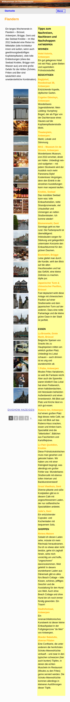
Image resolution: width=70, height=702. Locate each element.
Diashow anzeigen (21, 409)
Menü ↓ (61, 11)
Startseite (10, 11)
